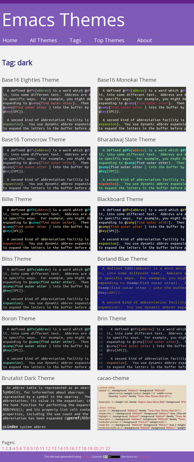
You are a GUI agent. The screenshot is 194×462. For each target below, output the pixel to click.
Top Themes (109, 40)
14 (60, 448)
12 (48, 448)
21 (101, 448)
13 (54, 448)
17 (78, 448)
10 (36, 448)
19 (89, 448)
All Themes (43, 40)
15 (66, 448)
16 (72, 448)
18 (83, 448)
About (144, 40)
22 (107, 448)
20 (95, 448)
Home (10, 40)
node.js (86, 456)
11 (42, 448)
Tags (75, 40)
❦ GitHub (143, 456)
